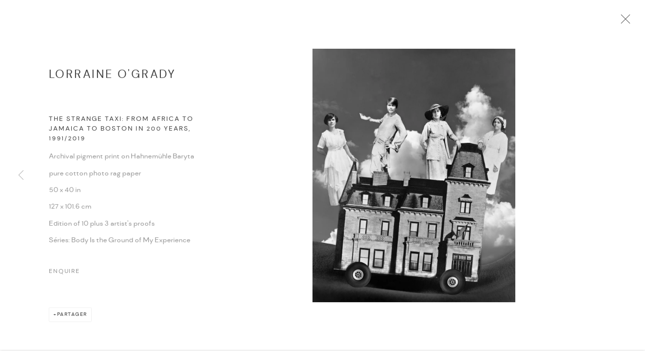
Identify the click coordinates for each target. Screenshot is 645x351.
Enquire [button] (64, 274)
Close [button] (628, 22)
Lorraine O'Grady (112, 77)
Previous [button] (21, 175)
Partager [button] (72, 317)
